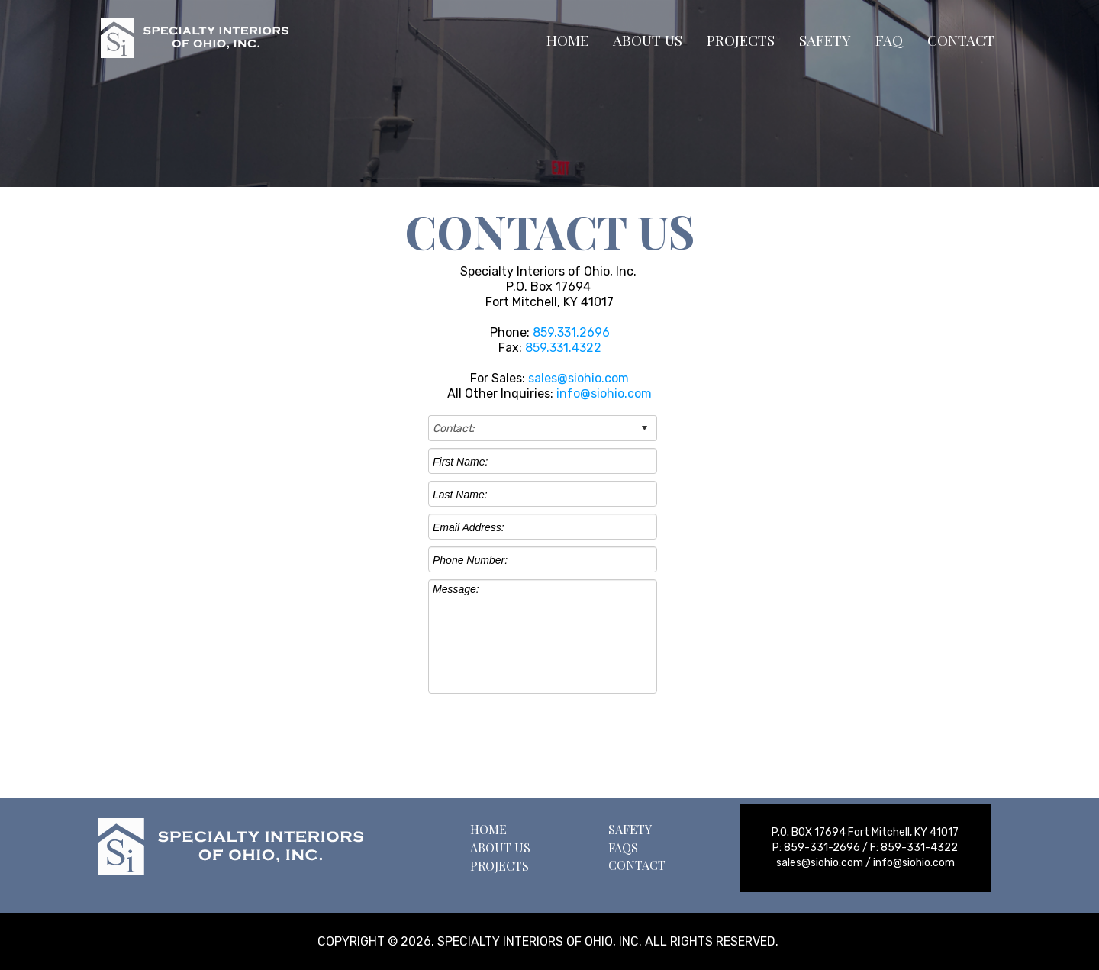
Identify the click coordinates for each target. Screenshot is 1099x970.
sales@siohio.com (578, 378)
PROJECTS (741, 40)
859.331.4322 (563, 347)
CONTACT (960, 40)
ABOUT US (647, 40)
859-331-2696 (822, 847)
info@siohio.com (604, 393)
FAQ (889, 40)
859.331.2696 (570, 332)
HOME (567, 40)
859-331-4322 (919, 847)
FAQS (623, 847)
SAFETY (825, 40)
